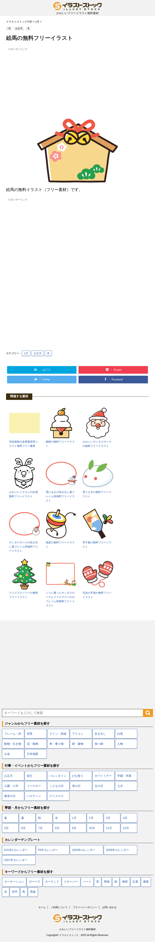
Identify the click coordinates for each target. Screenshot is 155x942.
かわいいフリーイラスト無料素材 (77, 929)
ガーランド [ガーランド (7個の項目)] (52, 881)
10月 (92, 828)
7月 (40, 828)
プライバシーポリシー (85, 907)
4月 (125, 818)
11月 (109, 828)
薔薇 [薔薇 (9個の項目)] (146, 881)
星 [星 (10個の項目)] (97, 881)
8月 (57, 828)
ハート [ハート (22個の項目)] (87, 881)
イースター (34, 785)
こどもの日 (56, 785)
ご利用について (59, 907)
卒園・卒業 (124, 775)
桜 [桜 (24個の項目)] (115, 881)
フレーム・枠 (12, 733)
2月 (91, 818)
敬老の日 (10, 796)
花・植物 (32, 743)
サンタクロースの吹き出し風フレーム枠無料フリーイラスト (23, 546)
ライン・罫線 (57, 733)
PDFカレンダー (48, 850)
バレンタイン (57, 775)
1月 (26, 353)
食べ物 (99, 743)
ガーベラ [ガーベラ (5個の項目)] (34, 881)
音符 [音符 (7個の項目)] (15, 891)
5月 (6, 828)
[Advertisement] (77, 80)
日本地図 (32, 753)
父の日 (99, 785)
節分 (29, 775)
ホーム (42, 907)
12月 (126, 828)
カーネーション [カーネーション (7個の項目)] (14, 881)
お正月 (38, 353)
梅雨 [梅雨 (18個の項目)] (125, 881)
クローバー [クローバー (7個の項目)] (71, 881)
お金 (7, 753)
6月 (23, 828)
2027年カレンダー (15, 860)
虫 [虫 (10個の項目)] (5, 891)
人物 (120, 743)
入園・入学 (11, 785)
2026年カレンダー (117, 850)
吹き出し (100, 733)
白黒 (120, 733)
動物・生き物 (12, 743)
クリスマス (56, 796)
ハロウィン (34, 796)
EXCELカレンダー (16, 850)
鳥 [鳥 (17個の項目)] (23, 891)
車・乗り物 (56, 743)
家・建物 (77, 743)
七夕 (120, 785)
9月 (74, 828)
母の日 (76, 785)
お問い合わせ (109, 907)
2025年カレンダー (83, 850)
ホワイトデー (103, 775)
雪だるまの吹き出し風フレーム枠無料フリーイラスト (60, 496)
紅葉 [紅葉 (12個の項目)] (135, 881)
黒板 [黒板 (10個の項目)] (33, 891)
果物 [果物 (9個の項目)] (107, 881)
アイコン (77, 733)
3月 (108, 818)
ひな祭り (77, 775)
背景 (29, 733)
